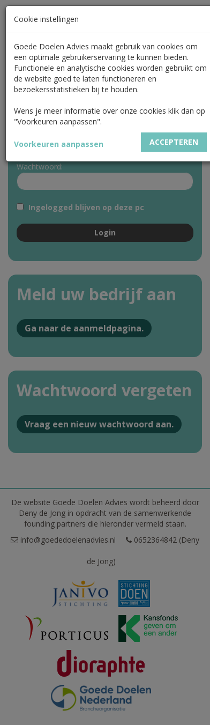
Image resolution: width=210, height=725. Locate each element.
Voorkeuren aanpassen (58, 144)
